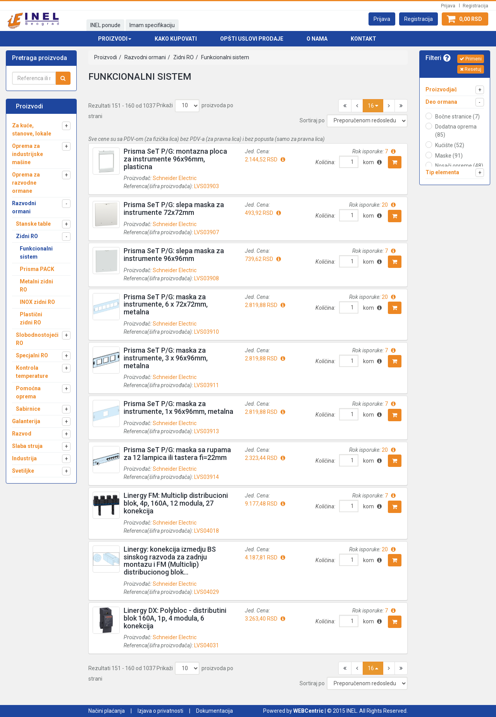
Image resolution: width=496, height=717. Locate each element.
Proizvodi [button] (114, 39)
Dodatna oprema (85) (456, 131)
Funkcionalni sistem (224, 57)
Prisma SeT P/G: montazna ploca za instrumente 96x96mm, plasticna (175, 159)
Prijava (448, 6)
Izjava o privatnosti (160, 711)
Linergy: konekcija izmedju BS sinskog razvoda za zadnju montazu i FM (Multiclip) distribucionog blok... (170, 560)
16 (373, 106)
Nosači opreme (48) (459, 166)
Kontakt (363, 39)
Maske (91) (449, 156)
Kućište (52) (449, 145)
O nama (317, 39)
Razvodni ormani (144, 57)
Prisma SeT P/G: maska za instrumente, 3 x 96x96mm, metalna (166, 358)
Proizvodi (105, 57)
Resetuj (470, 69)
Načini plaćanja (106, 711)
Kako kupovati (176, 39)
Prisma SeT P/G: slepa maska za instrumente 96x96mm (174, 254)
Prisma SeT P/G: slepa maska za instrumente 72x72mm (174, 208)
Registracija (475, 6)
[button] (382, 19)
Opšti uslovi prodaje (251, 39)
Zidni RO (183, 57)
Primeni (471, 59)
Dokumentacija (214, 711)
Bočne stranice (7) (457, 116)
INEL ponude (105, 25)
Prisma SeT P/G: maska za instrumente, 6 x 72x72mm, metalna (166, 304)
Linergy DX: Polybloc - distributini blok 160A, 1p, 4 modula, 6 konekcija (175, 618)
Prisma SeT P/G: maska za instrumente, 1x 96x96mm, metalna (178, 407)
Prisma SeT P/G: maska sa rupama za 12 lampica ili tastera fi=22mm (177, 453)
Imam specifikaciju (152, 25)
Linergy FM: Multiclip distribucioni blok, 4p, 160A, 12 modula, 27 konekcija (176, 503)
